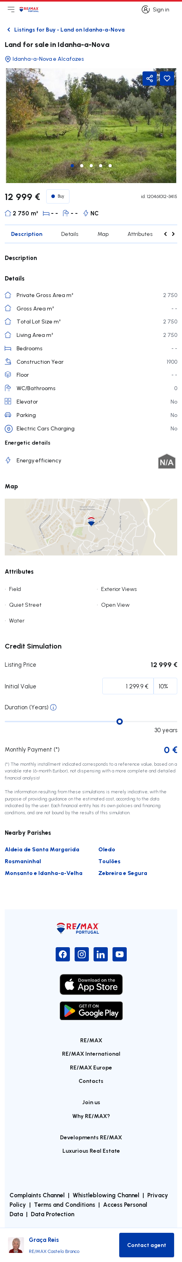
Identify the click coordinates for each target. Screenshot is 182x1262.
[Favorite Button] (167, 78)
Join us (91, 1102)
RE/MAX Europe (91, 1067)
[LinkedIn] (101, 954)
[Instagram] (82, 954)
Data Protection (52, 1214)
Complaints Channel (37, 1195)
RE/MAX (91, 1040)
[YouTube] (120, 954)
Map (103, 233)
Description (26, 233)
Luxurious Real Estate (91, 1150)
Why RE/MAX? (91, 1116)
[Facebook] (63, 954)
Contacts (91, 1080)
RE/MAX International (91, 1053)
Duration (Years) (27, 707)
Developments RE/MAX (91, 1137)
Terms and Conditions (64, 1204)
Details (70, 233)
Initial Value (20, 686)
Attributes (140, 233)
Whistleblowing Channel (106, 1195)
